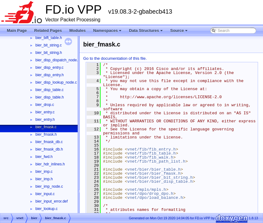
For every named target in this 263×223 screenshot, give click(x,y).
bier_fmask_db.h (49, 149)
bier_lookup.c (46, 209)
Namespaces (108, 32)
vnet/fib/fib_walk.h (150, 157)
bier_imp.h (44, 179)
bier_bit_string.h (48, 52)
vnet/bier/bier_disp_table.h (160, 181)
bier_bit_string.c (48, 45)
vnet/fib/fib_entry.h (151, 149)
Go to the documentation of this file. (115, 58)
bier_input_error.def (51, 201)
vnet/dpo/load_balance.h (155, 197)
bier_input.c (45, 194)
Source (179, 32)
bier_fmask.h (46, 134)
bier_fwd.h (43, 157)
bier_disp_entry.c (49, 67)
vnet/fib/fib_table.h (151, 153)
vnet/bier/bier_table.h (154, 169)
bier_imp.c (43, 171)
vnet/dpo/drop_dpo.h (150, 193)
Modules (77, 30)
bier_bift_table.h (48, 38)
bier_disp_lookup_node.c (56, 82)
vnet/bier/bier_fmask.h (154, 173)
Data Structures (146, 32)
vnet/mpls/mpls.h (146, 189)
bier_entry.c (45, 112)
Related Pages (48, 30)
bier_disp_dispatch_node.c (57, 60)
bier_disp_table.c (49, 90)
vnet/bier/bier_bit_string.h (160, 177)
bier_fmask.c (46, 127)
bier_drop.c (44, 105)
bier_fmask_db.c (49, 142)
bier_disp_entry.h (49, 75)
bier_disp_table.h (49, 97)
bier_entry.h (45, 119)
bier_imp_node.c (49, 186)
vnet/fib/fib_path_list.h (156, 161)
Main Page (17, 30)
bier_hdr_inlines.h (50, 164)
